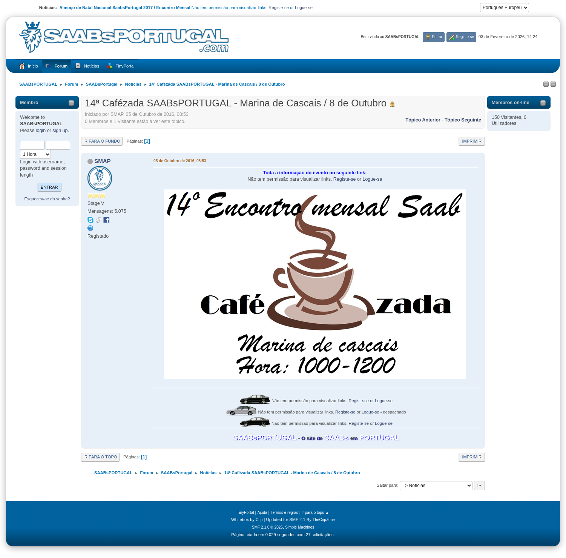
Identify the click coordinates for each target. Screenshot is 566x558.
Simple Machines (299, 527)
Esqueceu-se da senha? (47, 199)
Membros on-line (510, 102)
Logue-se (304, 7)
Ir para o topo (100, 457)
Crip (259, 520)
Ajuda (262, 512)
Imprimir (472, 141)
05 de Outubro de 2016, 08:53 (179, 161)
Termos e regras (284, 512)
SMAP (102, 161)
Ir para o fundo (101, 141)
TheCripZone (324, 520)
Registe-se (278, 7)
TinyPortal (245, 512)
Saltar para (387, 485)
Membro (29, 102)
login (41, 130)
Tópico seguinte (463, 120)
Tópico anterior (423, 120)
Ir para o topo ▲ (315, 512)
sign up (59, 130)
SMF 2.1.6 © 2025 (267, 527)
